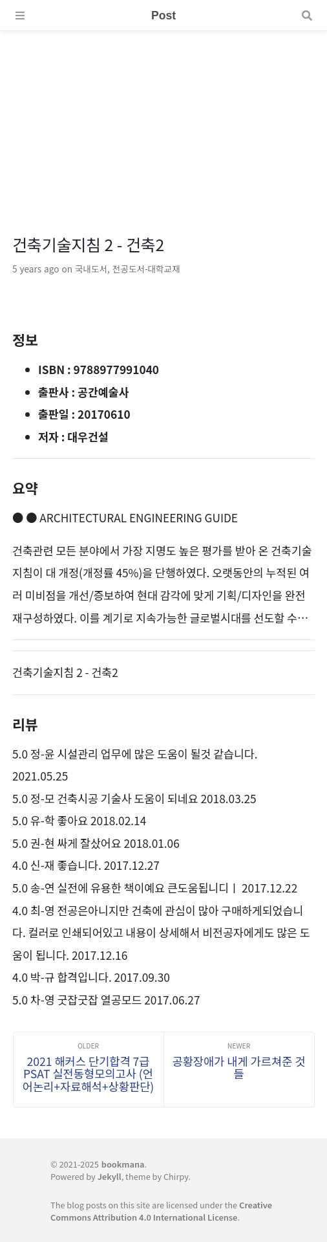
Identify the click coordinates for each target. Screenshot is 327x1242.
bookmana (123, 1164)
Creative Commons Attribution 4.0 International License (161, 1211)
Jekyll (109, 1176)
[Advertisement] (163, 121)
